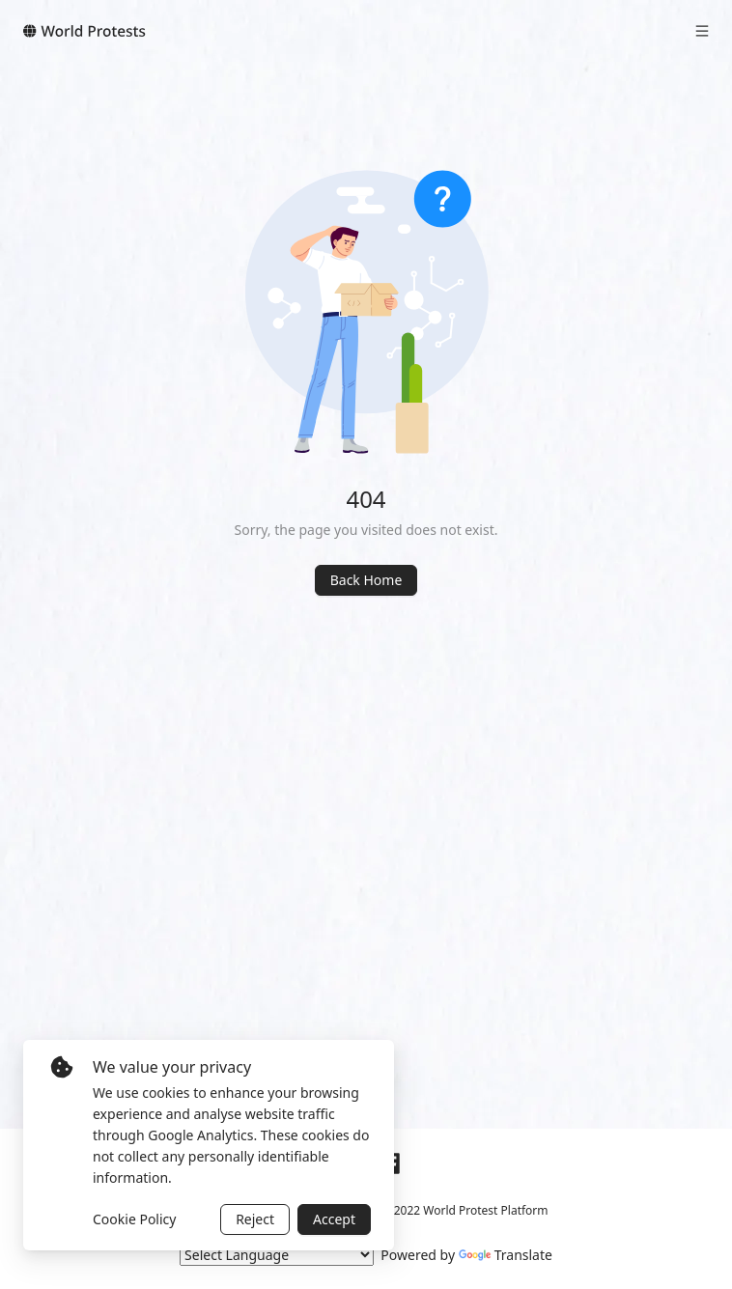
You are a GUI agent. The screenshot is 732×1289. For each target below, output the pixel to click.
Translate (505, 1255)
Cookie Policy (134, 1219)
